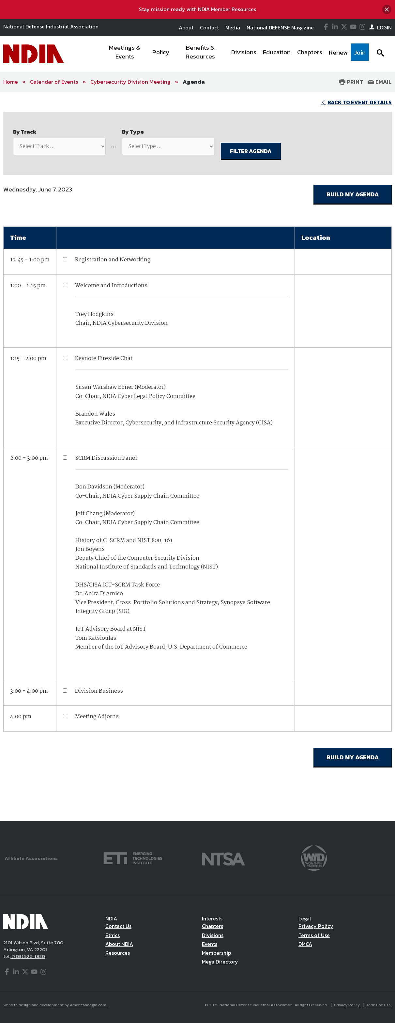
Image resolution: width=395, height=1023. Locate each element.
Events (209, 944)
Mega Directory (220, 961)
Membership (216, 953)
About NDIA (119, 944)
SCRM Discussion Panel (106, 458)
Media (232, 27)
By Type (133, 131)
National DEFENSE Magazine (280, 27)
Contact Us (118, 926)
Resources (117, 953)
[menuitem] (124, 54)
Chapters (212, 926)
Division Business (99, 691)
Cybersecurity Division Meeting (130, 81)
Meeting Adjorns (97, 716)
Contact (209, 27)
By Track (25, 131)
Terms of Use (314, 935)
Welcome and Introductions (111, 285)
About (186, 27)
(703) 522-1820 (27, 956)
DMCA (305, 944)
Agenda (194, 81)
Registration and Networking (112, 260)
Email (380, 81)
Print (351, 81)
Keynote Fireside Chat (103, 358)
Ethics (112, 935)
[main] (197, 456)
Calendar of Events (54, 81)
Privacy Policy (315, 926)
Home (10, 81)
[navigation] (234, 54)
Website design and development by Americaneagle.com (55, 1005)
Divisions (212, 935)
